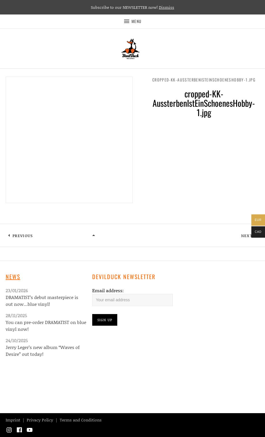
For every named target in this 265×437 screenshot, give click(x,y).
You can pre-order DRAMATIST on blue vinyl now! (46, 325)
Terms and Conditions (81, 420)
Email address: (108, 290)
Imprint (13, 420)
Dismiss (166, 7)
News (13, 276)
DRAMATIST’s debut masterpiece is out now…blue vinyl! (42, 300)
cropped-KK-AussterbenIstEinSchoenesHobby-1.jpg (203, 80)
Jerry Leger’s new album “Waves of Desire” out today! (43, 350)
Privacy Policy (40, 420)
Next (246, 235)
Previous (23, 235)
